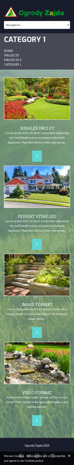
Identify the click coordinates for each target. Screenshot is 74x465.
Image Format (37, 304)
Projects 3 (13, 60)
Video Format (37, 392)
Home (8, 50)
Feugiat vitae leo (37, 216)
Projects (11, 55)
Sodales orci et (37, 128)
